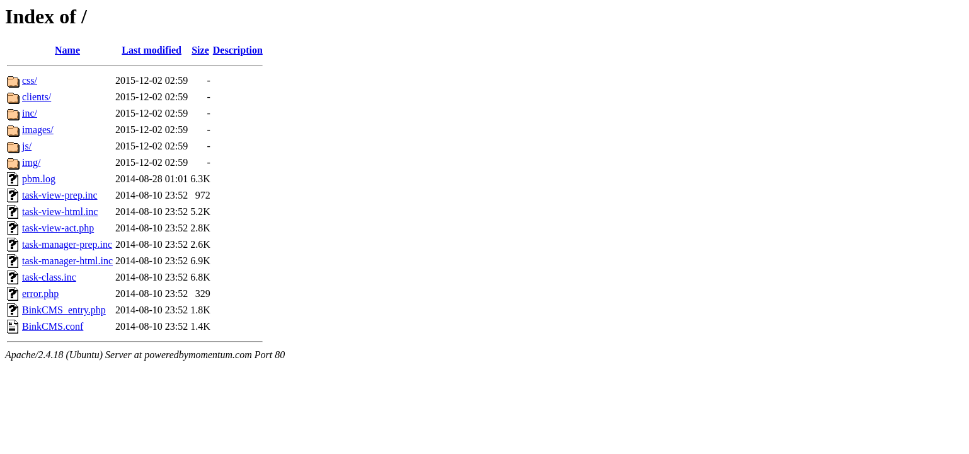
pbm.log (38, 178)
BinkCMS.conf (52, 326)
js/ (27, 146)
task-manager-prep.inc (67, 244)
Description (238, 50)
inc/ (29, 113)
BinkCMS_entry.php (64, 310)
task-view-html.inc (60, 211)
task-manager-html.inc (67, 260)
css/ (29, 80)
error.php (40, 293)
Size (200, 50)
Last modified (151, 50)
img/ (31, 162)
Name (67, 50)
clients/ (36, 96)
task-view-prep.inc (60, 195)
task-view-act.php (58, 228)
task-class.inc (49, 277)
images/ (38, 129)
